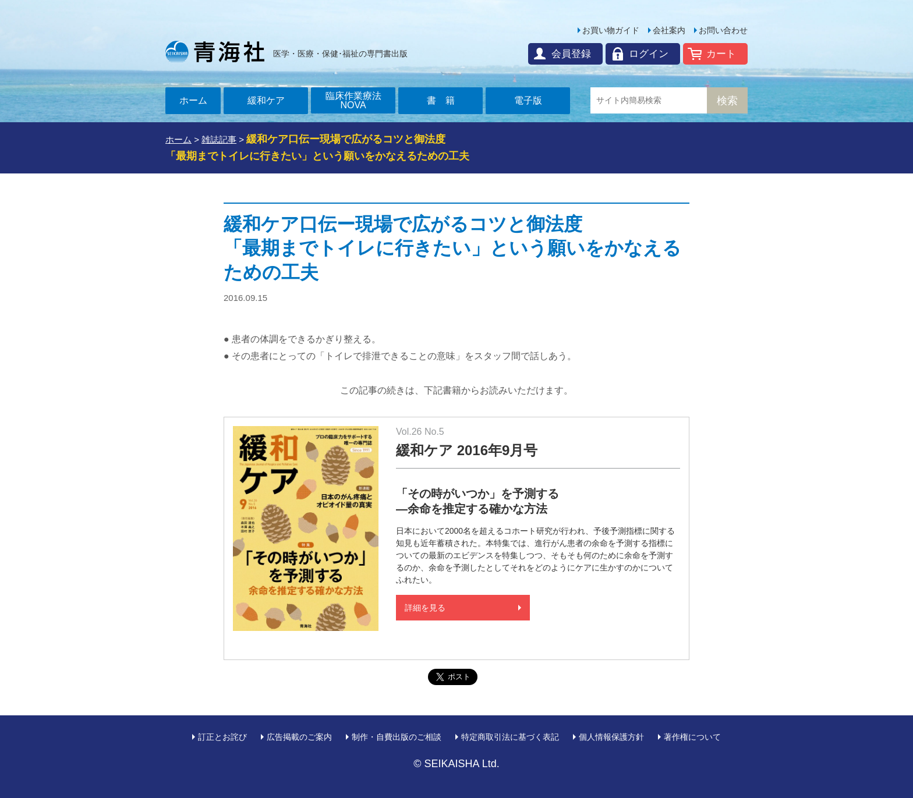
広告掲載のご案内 (299, 737)
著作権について (692, 737)
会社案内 (669, 30)
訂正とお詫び (222, 737)
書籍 (445, 100)
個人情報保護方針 (611, 737)
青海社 (214, 51)
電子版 (528, 100)
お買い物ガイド (610, 30)
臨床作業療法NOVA (353, 100)
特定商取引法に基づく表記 (510, 737)
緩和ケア (266, 100)
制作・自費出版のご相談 (396, 737)
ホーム (193, 100)
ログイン (648, 53)
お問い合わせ (723, 30)
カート (721, 53)
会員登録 (571, 53)
